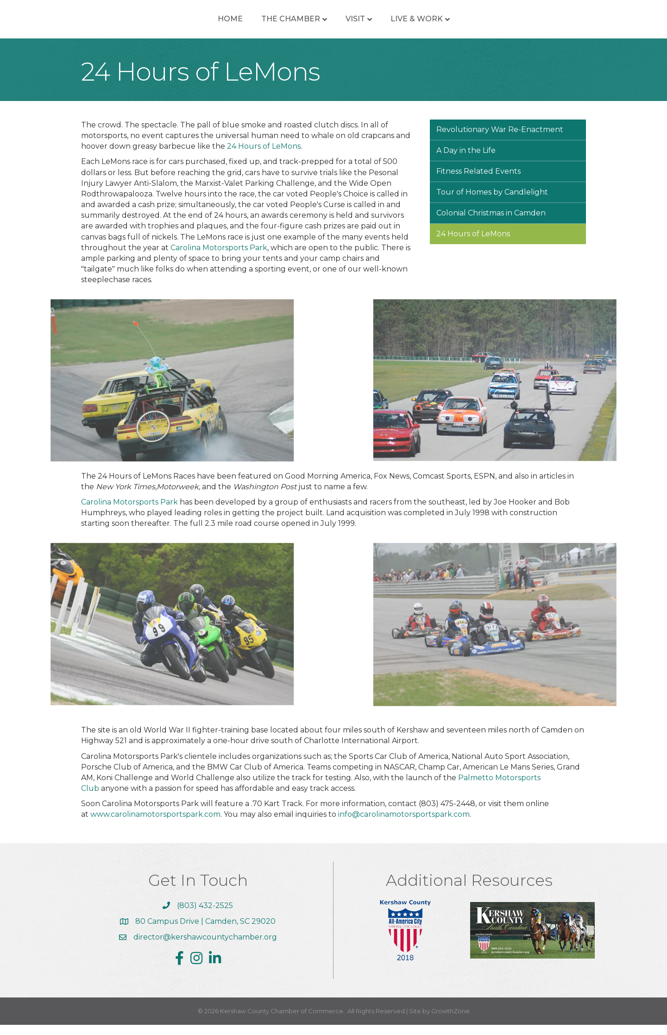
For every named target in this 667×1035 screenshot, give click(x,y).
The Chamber (223, 23)
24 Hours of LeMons (264, 156)
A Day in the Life (466, 160)
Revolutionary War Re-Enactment (499, 139)
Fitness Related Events (478, 181)
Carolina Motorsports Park (218, 257)
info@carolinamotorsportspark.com (404, 824)
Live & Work (484, 23)
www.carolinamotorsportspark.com (155, 824)
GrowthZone (450, 1021)
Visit (422, 23)
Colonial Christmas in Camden (491, 223)
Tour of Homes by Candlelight (492, 202)
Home (163, 23)
